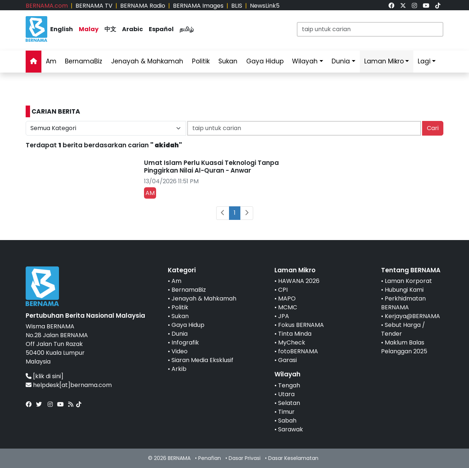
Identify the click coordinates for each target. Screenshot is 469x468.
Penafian (209, 458)
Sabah (287, 420)
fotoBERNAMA (298, 351)
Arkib (179, 369)
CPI (283, 289)
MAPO (287, 298)
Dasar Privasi (245, 458)
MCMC (287, 307)
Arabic (132, 29)
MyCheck (291, 342)
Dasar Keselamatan (293, 458)
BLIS (236, 5)
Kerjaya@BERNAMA (412, 316)
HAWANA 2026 (299, 281)
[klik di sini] (48, 376)
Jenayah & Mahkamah (147, 61)
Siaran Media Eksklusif (202, 360)
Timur (286, 412)
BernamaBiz (83, 61)
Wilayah (305, 61)
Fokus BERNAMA (301, 325)
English (61, 29)
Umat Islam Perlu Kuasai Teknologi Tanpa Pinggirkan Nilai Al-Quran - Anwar (211, 166)
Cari (433, 128)
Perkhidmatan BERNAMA (403, 303)
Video (179, 351)
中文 (110, 29)
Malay (89, 29)
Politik (201, 61)
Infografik (185, 342)
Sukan (227, 61)
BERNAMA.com (47, 5)
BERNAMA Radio (142, 5)
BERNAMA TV (93, 5)
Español (161, 29)
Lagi (424, 61)
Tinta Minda (294, 333)
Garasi (287, 360)
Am (51, 61)
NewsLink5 (265, 5)
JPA (283, 316)
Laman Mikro (384, 61)
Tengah (289, 385)
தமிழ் (187, 29)
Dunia (341, 61)
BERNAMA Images (198, 5)
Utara (286, 394)
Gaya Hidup (265, 61)
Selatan (289, 403)
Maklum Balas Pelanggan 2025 (404, 346)
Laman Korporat (408, 281)
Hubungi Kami (404, 289)
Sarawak (290, 429)
